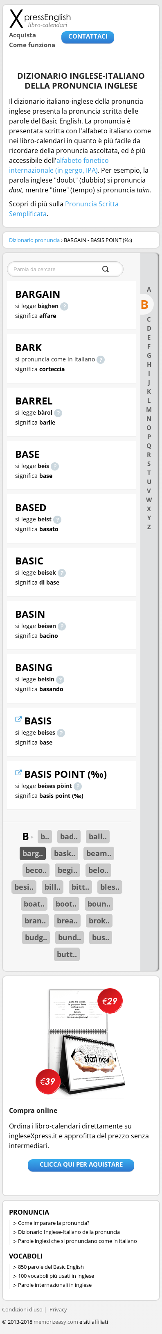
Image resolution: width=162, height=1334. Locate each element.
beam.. (98, 853)
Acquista (22, 35)
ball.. (98, 836)
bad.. (69, 836)
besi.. (24, 887)
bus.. (100, 937)
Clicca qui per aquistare (81, 1164)
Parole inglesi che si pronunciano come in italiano (77, 1241)
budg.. (36, 937)
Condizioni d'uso (22, 1309)
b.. (44, 836)
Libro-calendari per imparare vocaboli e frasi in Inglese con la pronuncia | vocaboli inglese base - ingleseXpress (40, 18)
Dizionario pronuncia (34, 240)
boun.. (99, 904)
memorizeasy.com (56, 1321)
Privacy (58, 1309)
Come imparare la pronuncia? (54, 1223)
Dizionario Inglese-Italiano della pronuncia (69, 1232)
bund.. (69, 937)
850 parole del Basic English (51, 1266)
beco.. (36, 870)
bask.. (64, 853)
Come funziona (32, 45)
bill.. (53, 887)
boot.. (66, 904)
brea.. (67, 920)
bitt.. (80, 887)
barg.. (32, 853)
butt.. (67, 954)
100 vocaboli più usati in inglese (56, 1275)
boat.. (34, 904)
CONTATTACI (88, 36)
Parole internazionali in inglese (55, 1284)
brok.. (99, 920)
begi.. (67, 870)
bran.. (35, 920)
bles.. (109, 887)
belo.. (98, 870)
